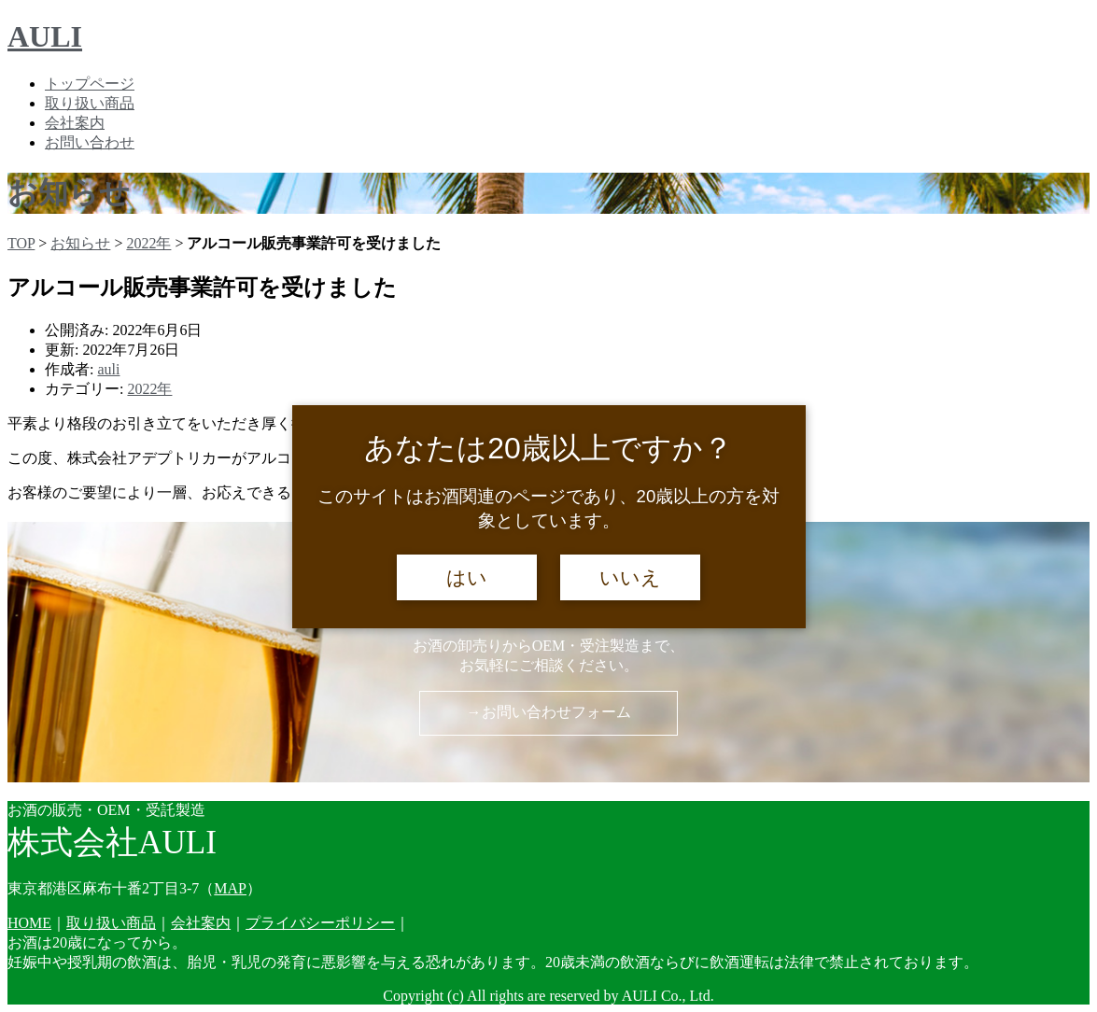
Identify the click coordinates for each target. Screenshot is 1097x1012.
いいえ (630, 578)
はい (466, 578)
